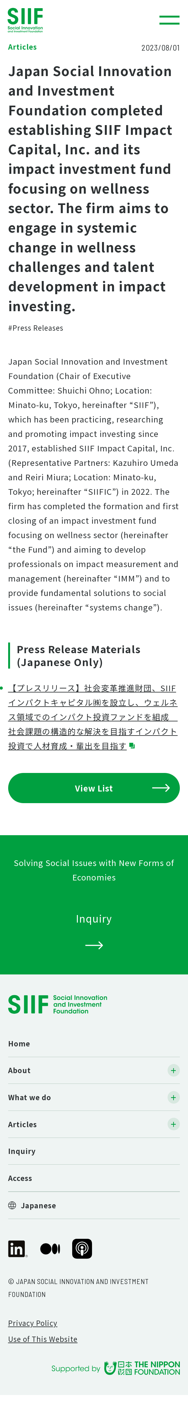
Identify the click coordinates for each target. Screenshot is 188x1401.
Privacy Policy (32, 1323)
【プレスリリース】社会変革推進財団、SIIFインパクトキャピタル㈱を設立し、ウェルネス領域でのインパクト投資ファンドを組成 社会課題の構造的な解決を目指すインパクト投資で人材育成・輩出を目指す (93, 716)
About (19, 1070)
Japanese (38, 1205)
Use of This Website (43, 1339)
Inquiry (22, 1151)
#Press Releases (35, 328)
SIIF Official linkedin (18, 1253)
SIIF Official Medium (50, 1253)
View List (122, 788)
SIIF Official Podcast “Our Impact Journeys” (82, 1253)
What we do (29, 1097)
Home (19, 1043)
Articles (22, 1124)
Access (20, 1178)
